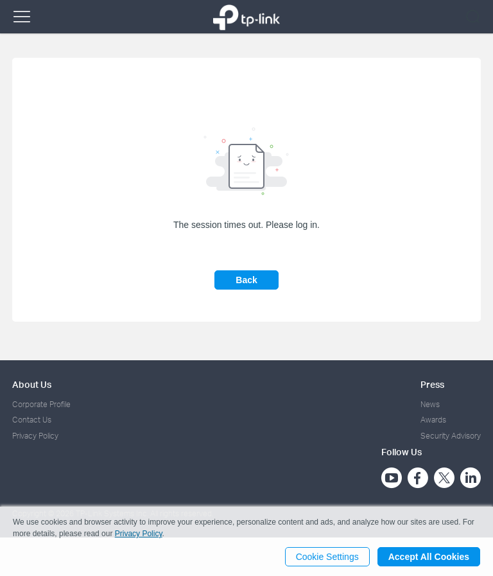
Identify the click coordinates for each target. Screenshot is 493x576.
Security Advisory (450, 436)
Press (432, 384)
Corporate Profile (41, 404)
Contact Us (31, 419)
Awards (433, 419)
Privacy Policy (35, 436)
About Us (31, 384)
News (430, 404)
